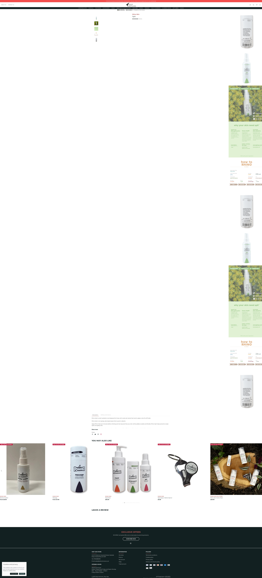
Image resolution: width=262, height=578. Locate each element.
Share (93, 432)
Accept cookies (14, 573)
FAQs (120, 561)
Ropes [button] (141, 8)
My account (122, 559)
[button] (253, 5)
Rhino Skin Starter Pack (216, 497)
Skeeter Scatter (4, 497)
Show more (95, 429)
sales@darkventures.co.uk (102, 561)
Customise (22, 573)
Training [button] (147, 8)
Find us (121, 557)
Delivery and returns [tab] (106, 414)
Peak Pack (108, 497)
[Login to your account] (250, 5)
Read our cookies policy (9, 570)
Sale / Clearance (155, 8)
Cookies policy (149, 557)
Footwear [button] (98, 8)
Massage (55, 497)
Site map (106, 576)
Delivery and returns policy (153, 561)
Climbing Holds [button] (166, 8)
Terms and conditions (151, 555)
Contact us (11, 4)
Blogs (182, 8)
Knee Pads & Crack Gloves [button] (124, 8)
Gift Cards (175, 8)
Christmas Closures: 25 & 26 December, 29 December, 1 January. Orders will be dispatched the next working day (131, 1)
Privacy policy (149, 559)
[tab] (124, 502)
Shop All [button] (91, 8)
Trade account (122, 564)
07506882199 (97, 559)
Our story (121, 555)
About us (3, 4)
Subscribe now (131, 539)
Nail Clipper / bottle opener (165, 497)
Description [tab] (95, 414)
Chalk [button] (113, 8)
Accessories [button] (106, 8)
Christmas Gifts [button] (82, 8)
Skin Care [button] (135, 8)
